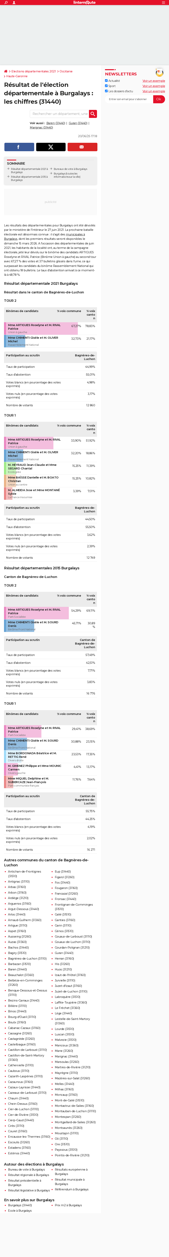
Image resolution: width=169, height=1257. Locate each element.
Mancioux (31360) (66, 1045)
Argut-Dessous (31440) (23, 909)
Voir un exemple (154, 81)
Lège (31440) (63, 1013)
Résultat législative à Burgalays (29, 1190)
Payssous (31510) (66, 1150)
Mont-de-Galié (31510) (69, 1100)
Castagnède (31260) (21, 1039)
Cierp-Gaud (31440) (21, 1120)
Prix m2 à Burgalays (68, 1205)
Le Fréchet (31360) (67, 1008)
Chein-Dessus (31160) (22, 1104)
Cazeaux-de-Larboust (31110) (27, 1093)
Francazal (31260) (66, 893)
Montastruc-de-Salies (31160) (74, 1106)
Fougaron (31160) (66, 888)
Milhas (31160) (64, 1089)
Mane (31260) (64, 1051)
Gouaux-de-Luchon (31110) (72, 942)
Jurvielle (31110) (65, 980)
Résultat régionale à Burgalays (28, 1175)
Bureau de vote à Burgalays (26, 1169)
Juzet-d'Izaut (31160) (68, 986)
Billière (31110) (17, 1006)
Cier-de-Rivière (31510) (23, 1115)
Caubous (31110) (18, 1071)
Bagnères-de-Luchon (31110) (27, 958)
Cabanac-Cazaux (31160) (24, 1028)
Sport (110, 86)
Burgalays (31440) (20, 1205)
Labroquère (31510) (67, 997)
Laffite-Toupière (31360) (71, 1002)
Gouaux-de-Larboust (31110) (73, 936)
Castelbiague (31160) (21, 1044)
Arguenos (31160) (19, 903)
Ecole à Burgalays (20, 1210)
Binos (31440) (17, 1011)
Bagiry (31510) (17, 953)
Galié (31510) (63, 914)
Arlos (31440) (16, 914)
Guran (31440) (78, 123)
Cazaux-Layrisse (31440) (24, 1087)
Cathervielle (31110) (20, 1065)
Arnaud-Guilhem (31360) (24, 920)
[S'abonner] (135, 99)
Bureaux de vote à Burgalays (70, 168)
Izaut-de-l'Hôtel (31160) (70, 975)
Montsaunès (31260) (68, 1128)
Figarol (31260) (64, 877)
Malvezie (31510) (65, 1040)
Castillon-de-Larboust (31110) (27, 1050)
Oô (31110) (61, 1138)
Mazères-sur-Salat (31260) (72, 1078)
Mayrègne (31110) (66, 1073)
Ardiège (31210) (18, 898)
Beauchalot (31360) (21, 975)
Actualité (112, 81)
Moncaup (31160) (66, 1095)
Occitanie (66, 71)
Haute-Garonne (17, 76)
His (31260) (62, 964)
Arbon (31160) (17, 892)
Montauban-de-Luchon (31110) (75, 1111)
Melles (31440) (64, 1084)
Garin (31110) (63, 925)
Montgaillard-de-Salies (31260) (75, 1122)
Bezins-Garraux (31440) (23, 1000)
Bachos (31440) (18, 947)
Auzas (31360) (17, 942)
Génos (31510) (64, 931)
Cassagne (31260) (20, 1033)
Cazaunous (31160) (20, 1082)
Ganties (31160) (65, 920)
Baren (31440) (55, 123)
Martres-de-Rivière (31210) (72, 1067)
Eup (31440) (63, 871)
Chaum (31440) (18, 1098)
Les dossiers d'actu (119, 91)
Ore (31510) (62, 1144)
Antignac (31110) (18, 881)
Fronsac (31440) (65, 899)
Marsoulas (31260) (67, 1062)
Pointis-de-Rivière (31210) (72, 1155)
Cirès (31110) (16, 1126)
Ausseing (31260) (19, 936)
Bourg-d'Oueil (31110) (22, 1017)
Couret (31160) (17, 1131)
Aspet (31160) (17, 931)
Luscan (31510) (64, 1034)
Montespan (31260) (68, 1117)
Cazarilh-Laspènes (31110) (25, 1076)
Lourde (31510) (64, 1029)
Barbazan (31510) (19, 964)
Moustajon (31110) (67, 1133)
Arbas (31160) (17, 887)
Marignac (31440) (41, 127)
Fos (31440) (62, 882)
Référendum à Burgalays (72, 1189)
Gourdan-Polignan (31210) (72, 947)
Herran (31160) (64, 958)
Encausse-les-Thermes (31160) (29, 1136)
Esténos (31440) (19, 1153)
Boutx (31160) (17, 1022)
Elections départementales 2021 (33, 71)
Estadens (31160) (19, 1148)
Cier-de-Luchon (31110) (23, 1109)
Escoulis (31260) (19, 1142)
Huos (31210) (63, 969)
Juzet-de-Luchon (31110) (71, 991)
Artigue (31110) (17, 925)
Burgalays (59, 173)
